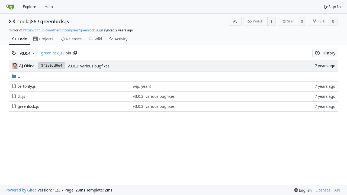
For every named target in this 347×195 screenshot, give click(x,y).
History (325, 53)
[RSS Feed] (235, 21)
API (337, 190)
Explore (29, 6)
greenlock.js (54, 21)
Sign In (332, 6)
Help (48, 6)
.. (16, 76)
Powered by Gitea (21, 190)
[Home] (10, 7)
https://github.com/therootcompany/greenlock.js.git (63, 30)
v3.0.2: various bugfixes (89, 66)
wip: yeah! (142, 86)
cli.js (21, 96)
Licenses (323, 190)
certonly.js (27, 86)
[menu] (303, 190)
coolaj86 (26, 21)
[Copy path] (75, 53)
